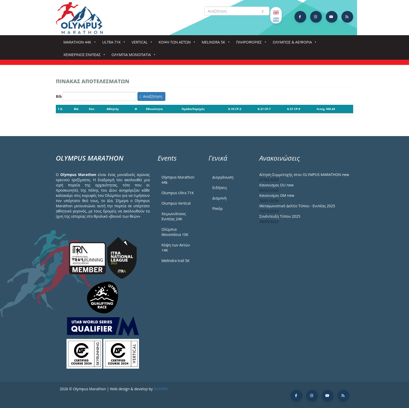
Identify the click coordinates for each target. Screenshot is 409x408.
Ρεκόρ (217, 208)
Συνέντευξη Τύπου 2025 (279, 216)
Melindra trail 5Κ (175, 260)
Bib (59, 96)
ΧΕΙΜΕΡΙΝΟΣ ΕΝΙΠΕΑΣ (83, 56)
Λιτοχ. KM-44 (326, 109)
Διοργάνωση (222, 177)
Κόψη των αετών (175, 44)
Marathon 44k (78, 44)
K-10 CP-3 (234, 109)
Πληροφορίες (249, 44)
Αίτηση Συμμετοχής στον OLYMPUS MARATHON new (304, 174)
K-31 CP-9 (293, 109)
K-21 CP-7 (264, 109)
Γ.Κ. (60, 109)
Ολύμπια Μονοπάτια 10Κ (174, 232)
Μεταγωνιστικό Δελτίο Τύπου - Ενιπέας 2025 (297, 205)
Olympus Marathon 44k (177, 180)
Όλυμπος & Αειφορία (293, 44)
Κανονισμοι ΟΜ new (276, 195)
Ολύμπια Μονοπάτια (132, 56)
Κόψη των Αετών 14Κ (175, 247)
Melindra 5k (214, 44)
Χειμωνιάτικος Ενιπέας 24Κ (173, 216)
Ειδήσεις (219, 187)
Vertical (140, 44)
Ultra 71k (113, 44)
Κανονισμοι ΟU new (276, 184)
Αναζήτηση (151, 96)
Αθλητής (112, 109)
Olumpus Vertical (176, 203)
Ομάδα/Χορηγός (193, 109)
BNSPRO (161, 388)
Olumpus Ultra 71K (177, 192)
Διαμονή (219, 198)
